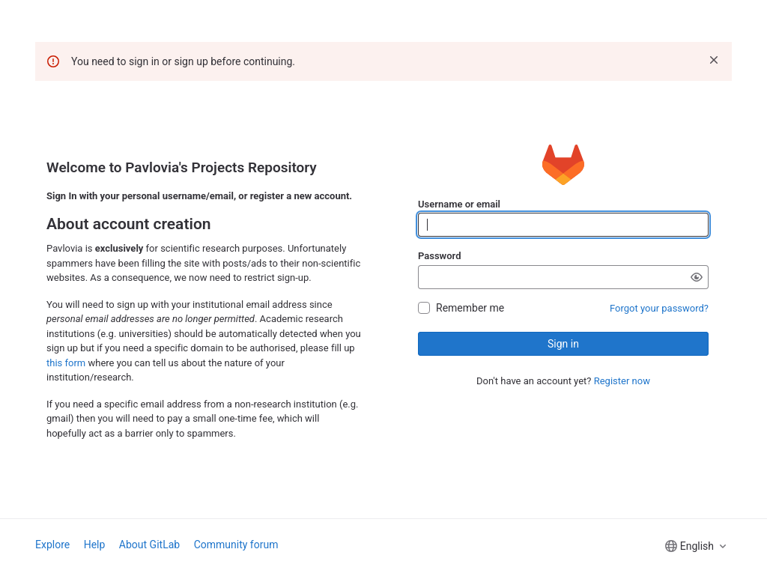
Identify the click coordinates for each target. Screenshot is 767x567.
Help (95, 545)
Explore (52, 545)
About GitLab (149, 545)
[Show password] (697, 277)
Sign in (563, 344)
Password (439, 255)
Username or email (459, 204)
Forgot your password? (659, 308)
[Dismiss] (714, 60)
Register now (622, 380)
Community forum (236, 545)
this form (65, 363)
